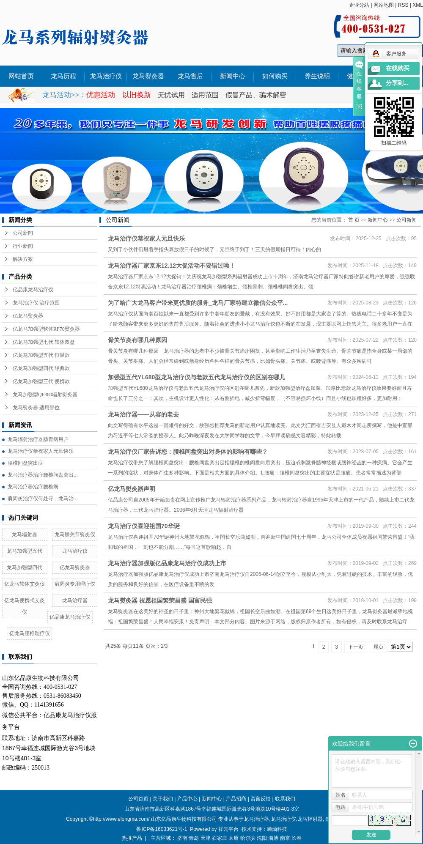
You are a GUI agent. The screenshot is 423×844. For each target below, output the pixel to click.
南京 (285, 838)
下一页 (355, 647)
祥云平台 (228, 829)
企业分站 (359, 5)
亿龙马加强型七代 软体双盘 (44, 342)
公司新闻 (23, 233)
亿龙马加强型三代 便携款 (41, 381)
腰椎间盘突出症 (25, 463)
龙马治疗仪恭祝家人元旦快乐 (41, 451)
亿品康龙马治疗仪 (33, 290)
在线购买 (397, 68)
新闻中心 (232, 76)
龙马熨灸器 (148, 76)
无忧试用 (172, 95)
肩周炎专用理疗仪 (75, 584)
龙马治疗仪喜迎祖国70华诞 (144, 526)
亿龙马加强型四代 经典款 (41, 368)
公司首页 (138, 799)
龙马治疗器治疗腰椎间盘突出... (43, 475)
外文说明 (21, 97)
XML (417, 5)
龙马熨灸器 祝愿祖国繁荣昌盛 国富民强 (160, 600)
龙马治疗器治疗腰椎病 (33, 487)
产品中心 (187, 799)
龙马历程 (63, 76)
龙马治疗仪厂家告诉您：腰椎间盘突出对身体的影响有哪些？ (188, 451)
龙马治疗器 (75, 600)
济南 (182, 838)
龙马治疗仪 (106, 76)
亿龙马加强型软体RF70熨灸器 (46, 329)
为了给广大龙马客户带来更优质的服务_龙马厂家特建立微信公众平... (198, 302)
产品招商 (236, 799)
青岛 (194, 838)
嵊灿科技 (277, 829)
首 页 (354, 220)
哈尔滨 (247, 838)
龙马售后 (190, 76)
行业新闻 (23, 246)
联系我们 (285, 799)
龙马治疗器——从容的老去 (143, 414)
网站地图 (384, 5)
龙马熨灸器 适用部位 (36, 408)
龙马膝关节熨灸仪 (75, 534)
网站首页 (21, 76)
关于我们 (163, 799)
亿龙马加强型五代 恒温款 (41, 355)
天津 (206, 838)
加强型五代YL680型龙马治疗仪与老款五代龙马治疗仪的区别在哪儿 (196, 377)
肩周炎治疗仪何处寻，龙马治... (43, 498)
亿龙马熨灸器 (28, 316)
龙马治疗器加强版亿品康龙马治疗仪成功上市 (167, 563)
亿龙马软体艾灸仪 (24, 584)
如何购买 (275, 76)
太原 (233, 838)
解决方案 (23, 259)
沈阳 (262, 838)
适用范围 (205, 95)
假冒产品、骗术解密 (255, 95)
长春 (296, 838)
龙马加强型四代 (24, 567)
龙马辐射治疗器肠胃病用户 (38, 439)
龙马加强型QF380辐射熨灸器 (45, 394)
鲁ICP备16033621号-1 (161, 829)
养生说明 (317, 76)
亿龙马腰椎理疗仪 (29, 633)
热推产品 (132, 838)
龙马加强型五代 (24, 551)
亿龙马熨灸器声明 (131, 488)
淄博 (273, 838)
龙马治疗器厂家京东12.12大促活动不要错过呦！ (171, 265)
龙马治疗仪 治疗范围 (36, 303)
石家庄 (219, 838)
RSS (403, 5)
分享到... (397, 83)
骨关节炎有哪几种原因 (137, 340)
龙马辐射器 (24, 534)
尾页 (379, 647)
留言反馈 (260, 799)
